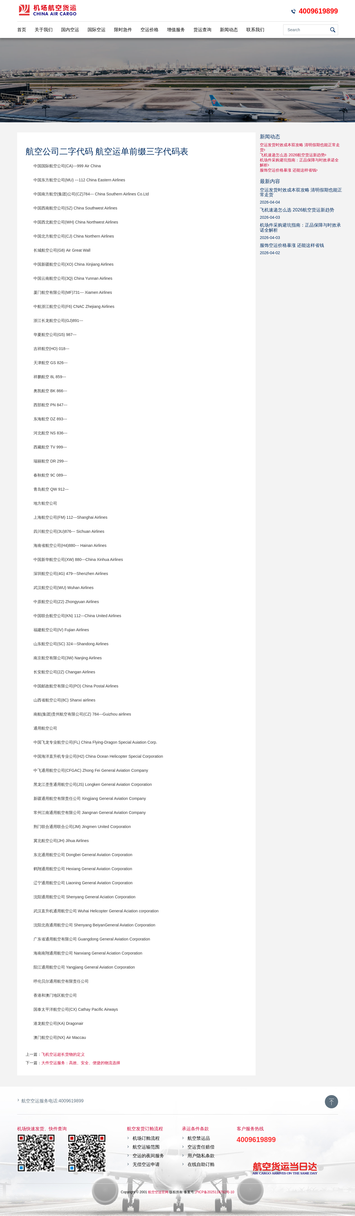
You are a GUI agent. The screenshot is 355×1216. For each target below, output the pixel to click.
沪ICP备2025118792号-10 (214, 1192)
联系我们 (255, 29)
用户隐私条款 (201, 1155)
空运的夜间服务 (148, 1155)
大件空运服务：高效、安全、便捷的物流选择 (80, 1063)
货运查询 (202, 29)
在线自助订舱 (201, 1164)
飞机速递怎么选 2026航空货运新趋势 (293, 155)
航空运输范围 (146, 1147)
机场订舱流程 (146, 1138)
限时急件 (123, 29)
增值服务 (176, 29)
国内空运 (70, 29)
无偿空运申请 (146, 1164)
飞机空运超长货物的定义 (63, 1054)
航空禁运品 (198, 1138)
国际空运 (97, 29)
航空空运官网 (158, 1192)
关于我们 (44, 29)
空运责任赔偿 (201, 1147)
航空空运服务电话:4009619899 (52, 1100)
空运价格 (149, 29)
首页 (21, 29)
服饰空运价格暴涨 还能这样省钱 (289, 170)
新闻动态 (229, 29)
